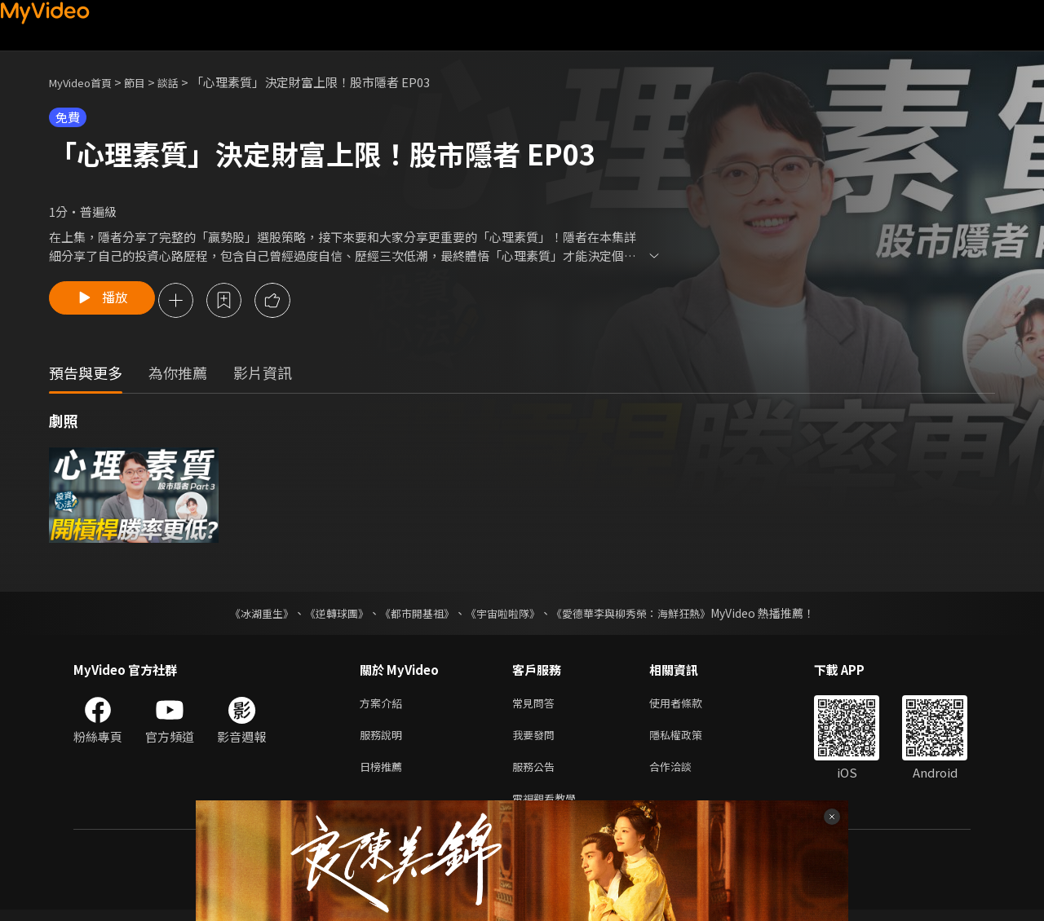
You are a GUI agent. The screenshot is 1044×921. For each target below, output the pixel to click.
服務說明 (384, 739)
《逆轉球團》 (327, 614)
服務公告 (536, 773)
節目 (147, 81)
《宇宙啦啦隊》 (504, 614)
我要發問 (536, 739)
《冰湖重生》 (247, 614)
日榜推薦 (384, 773)
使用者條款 (689, 705)
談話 (184, 81)
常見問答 (536, 705)
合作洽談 (683, 773)
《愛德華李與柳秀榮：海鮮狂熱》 (641, 614)
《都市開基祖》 (413, 614)
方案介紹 (384, 705)
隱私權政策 (689, 739)
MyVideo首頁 (86, 81)
